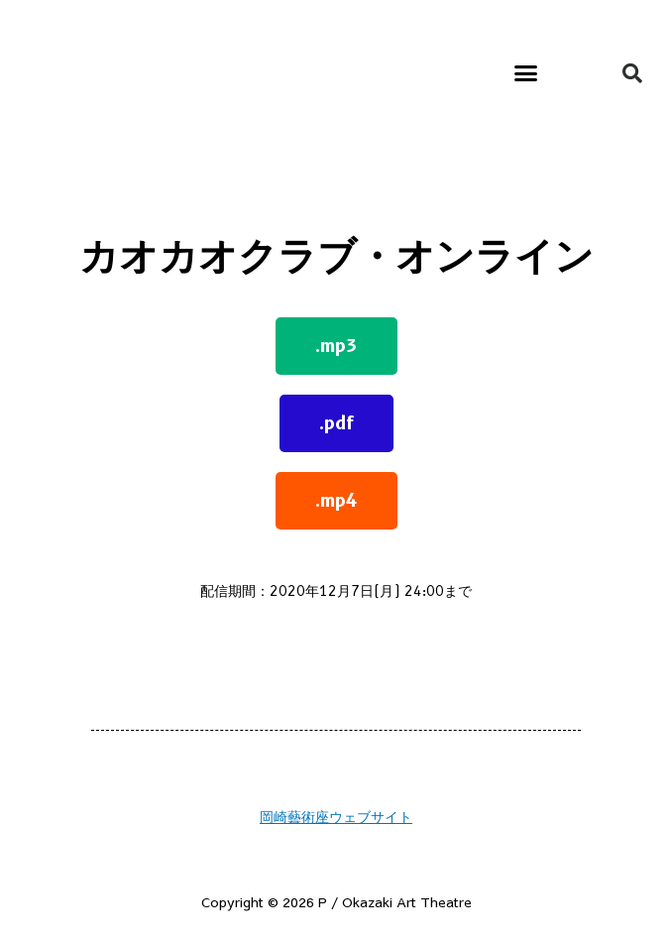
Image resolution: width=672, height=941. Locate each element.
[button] (526, 73)
